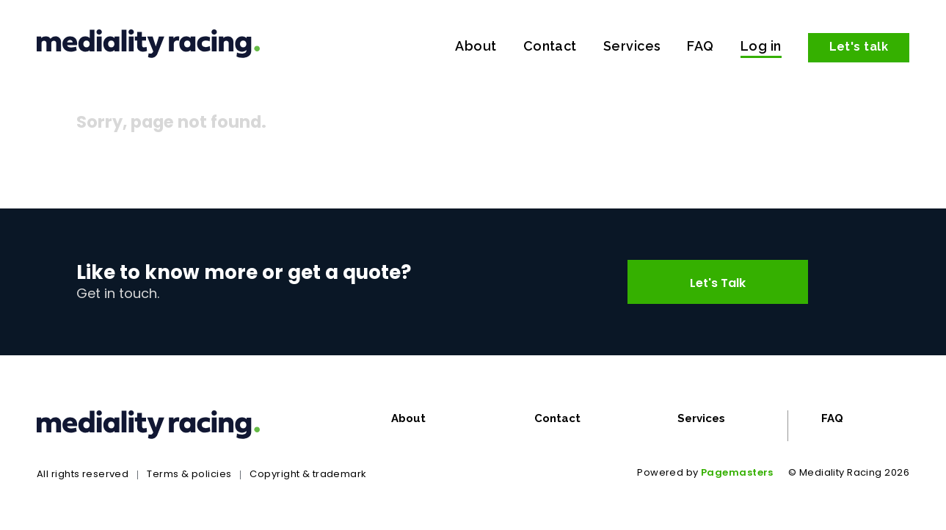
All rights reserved (82, 474)
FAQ (700, 46)
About (475, 46)
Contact (550, 46)
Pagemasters (737, 472)
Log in (761, 46)
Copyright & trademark (308, 474)
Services (632, 46)
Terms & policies (189, 474)
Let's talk (859, 47)
